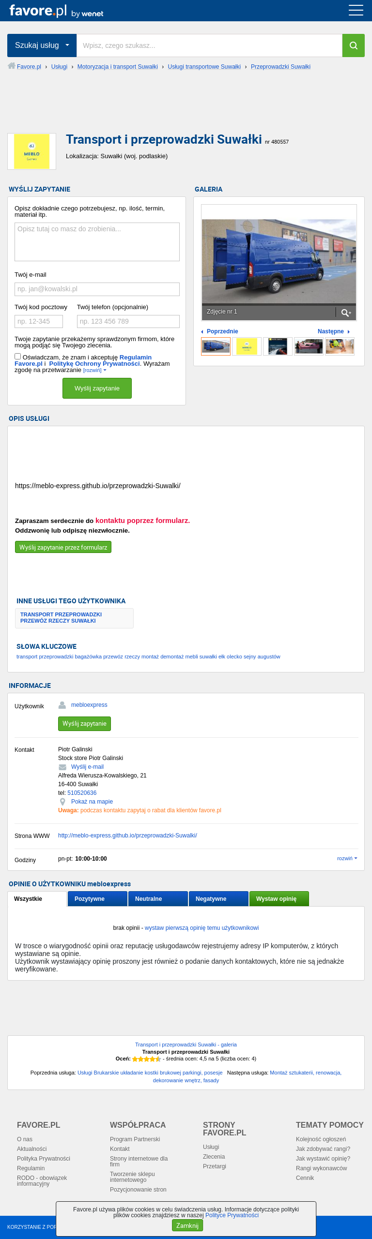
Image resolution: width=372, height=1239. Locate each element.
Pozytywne (90, 899)
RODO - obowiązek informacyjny (42, 1181)
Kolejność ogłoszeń (321, 1139)
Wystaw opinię (276, 899)
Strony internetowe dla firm (139, 1161)
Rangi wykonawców (321, 1168)
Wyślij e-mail (87, 766)
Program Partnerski (135, 1139)
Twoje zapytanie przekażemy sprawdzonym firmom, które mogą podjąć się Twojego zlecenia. (94, 342)
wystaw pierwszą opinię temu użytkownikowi (202, 928)
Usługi (211, 1147)
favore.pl (67, 10)
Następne (331, 331)
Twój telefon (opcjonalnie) (112, 307)
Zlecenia (214, 1156)
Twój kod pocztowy (41, 307)
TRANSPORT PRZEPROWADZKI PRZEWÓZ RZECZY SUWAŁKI (61, 618)
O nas (24, 1139)
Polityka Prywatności (43, 1158)
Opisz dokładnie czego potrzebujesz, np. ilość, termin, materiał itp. (90, 211)
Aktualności (31, 1149)
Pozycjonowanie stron (138, 1189)
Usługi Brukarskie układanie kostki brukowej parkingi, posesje (150, 1072)
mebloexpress (89, 705)
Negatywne (211, 899)
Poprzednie (222, 331)
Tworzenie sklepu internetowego (132, 1177)
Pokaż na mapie (92, 801)
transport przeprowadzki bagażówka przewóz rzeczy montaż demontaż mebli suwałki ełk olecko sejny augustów (148, 656)
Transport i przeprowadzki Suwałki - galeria (186, 1044)
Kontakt (120, 1149)
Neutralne (148, 899)
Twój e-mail (30, 274)
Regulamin (31, 1168)
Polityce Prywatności (232, 1215)
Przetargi (214, 1166)
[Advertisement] (186, 110)
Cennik (305, 1178)
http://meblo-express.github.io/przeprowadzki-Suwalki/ (127, 835)
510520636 (81, 793)
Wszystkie (28, 899)
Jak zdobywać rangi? (323, 1149)
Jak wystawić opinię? (323, 1158)
